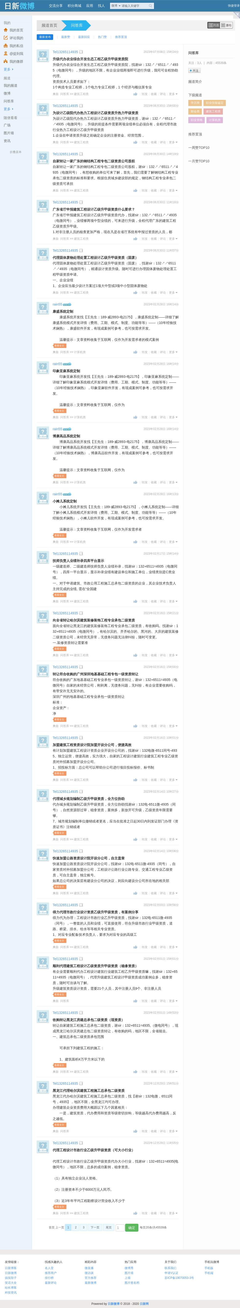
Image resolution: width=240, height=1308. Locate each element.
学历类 (195, 103)
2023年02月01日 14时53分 (161, 1012)
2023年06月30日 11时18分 (161, 202)
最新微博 (90, 1282)
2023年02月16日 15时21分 (161, 613)
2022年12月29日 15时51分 (161, 1083)
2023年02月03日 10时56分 (161, 905)
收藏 (154, 94)
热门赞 (102, 37)
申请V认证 (171, 1273)
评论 (163, 94)
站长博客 (11, 1287)
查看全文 (59, 345)
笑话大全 (11, 1282)
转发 (145, 94)
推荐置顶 (121, 37)
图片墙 (129, 1273)
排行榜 (49, 1278)
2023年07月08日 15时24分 (161, 52)
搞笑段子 (11, 1278)
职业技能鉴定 (215, 103)
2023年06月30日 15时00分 (161, 105)
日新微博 (11, 1273)
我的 (7, 23)
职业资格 (197, 120)
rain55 (57, 304)
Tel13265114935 (65, 52)
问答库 (77, 25)
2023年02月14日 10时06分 (161, 851)
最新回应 (84, 37)
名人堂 (49, 1268)
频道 (7, 78)
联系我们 (170, 1268)
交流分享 (56, 6)
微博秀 (129, 1268)
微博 (114, 5)
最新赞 (65, 37)
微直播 (89, 1268)
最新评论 (51, 1282)
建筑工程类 (81, 94)
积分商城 (74, 6)
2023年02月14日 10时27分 (161, 791)
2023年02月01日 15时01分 (161, 959)
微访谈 (89, 1273)
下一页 (95, 1227)
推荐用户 (51, 1273)
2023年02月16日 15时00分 (161, 667)
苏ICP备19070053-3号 (179, 1278)
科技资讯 (11, 1292)
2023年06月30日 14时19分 (161, 154)
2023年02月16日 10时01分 (161, 737)
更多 (7, 69)
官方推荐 (90, 1278)
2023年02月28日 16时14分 (161, 304)
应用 (89, 6)
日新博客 (11, 1268)
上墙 (128, 1278)
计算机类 (80, 352)
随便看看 (10, 118)
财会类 (195, 111)
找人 (101, 6)
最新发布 (45, 37)
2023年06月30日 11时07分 (161, 250)
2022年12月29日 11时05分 (161, 1143)
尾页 (109, 1227)
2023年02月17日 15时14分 (161, 553)
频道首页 (49, 25)
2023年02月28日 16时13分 (161, 494)
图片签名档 (132, 1282)
